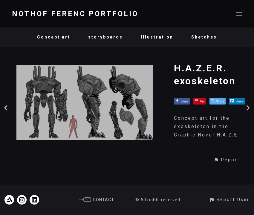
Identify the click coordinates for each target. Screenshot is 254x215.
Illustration (157, 37)
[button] (226, 160)
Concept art (53, 37)
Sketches (204, 37)
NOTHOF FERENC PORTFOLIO (75, 14)
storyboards (105, 37)
